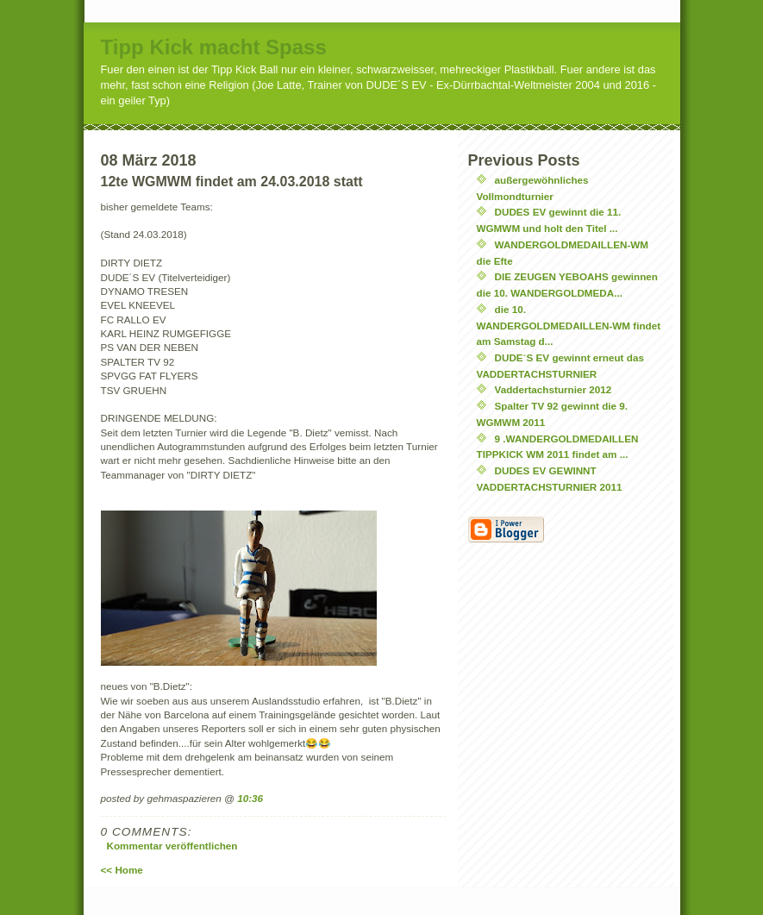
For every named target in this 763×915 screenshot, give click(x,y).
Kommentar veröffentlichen (172, 845)
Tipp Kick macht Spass (214, 47)
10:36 (250, 798)
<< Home (122, 869)
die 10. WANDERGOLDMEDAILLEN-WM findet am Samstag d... (569, 325)
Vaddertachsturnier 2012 (553, 389)
